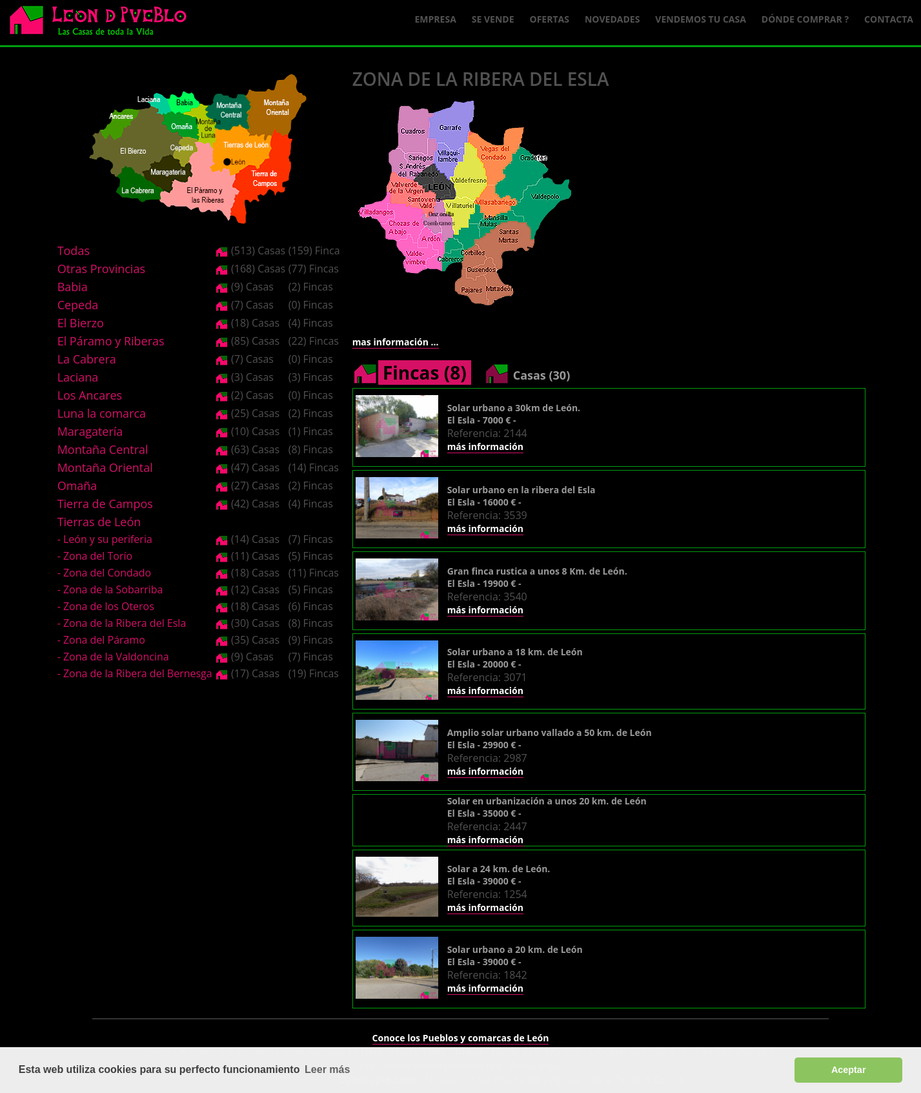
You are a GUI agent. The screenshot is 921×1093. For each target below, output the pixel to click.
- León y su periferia (104, 539)
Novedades (612, 19)
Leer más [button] (327, 1069)
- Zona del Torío (95, 556)
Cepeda (78, 304)
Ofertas (549, 19)
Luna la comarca (101, 413)
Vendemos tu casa (700, 19)
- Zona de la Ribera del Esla (122, 623)
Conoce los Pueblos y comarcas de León (460, 1038)
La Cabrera (86, 359)
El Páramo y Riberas (111, 341)
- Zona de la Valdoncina (113, 656)
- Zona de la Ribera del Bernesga (134, 673)
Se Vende (493, 19)
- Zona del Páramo (101, 640)
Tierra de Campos (105, 503)
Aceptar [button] (848, 1070)
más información (485, 446)
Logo (103, 23)
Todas (73, 250)
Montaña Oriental (105, 467)
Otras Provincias (101, 268)
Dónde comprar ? (805, 19)
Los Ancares (90, 395)
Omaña (77, 485)
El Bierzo (80, 323)
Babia (72, 286)
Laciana (78, 377)
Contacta (888, 19)
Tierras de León (99, 521)
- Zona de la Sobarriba (110, 589)
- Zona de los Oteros (105, 606)
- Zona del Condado (104, 573)
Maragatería (90, 431)
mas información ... (395, 342)
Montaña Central (102, 449)
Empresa (435, 19)
